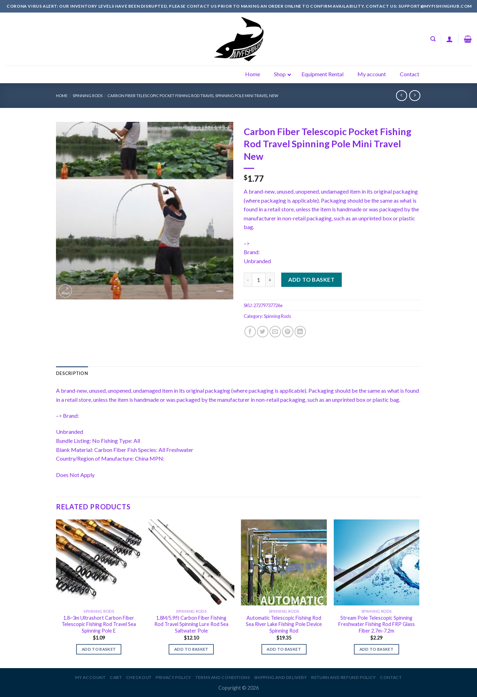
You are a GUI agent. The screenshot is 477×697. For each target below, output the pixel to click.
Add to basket (311, 279)
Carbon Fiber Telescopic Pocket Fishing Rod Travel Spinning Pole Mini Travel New (192, 95)
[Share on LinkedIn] (300, 331)
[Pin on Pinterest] (287, 331)
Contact (391, 677)
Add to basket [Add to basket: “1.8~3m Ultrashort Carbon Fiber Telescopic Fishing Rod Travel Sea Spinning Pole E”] (99, 649)
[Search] (433, 39)
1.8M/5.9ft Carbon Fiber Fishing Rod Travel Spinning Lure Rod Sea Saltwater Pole (191, 624)
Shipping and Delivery (280, 677)
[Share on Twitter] (262, 331)
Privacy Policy (173, 677)
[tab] (72, 373)
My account (90, 677)
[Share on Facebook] (250, 331)
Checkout (139, 677)
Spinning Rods (88, 95)
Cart (116, 677)
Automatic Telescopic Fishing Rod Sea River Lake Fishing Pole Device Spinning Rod (284, 624)
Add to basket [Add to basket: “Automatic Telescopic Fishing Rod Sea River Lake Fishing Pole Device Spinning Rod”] (284, 649)
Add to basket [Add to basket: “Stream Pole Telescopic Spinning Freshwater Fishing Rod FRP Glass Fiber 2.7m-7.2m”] (376, 649)
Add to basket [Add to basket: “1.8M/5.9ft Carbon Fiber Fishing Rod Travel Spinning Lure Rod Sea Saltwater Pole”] (191, 649)
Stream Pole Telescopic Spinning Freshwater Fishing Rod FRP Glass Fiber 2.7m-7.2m (376, 624)
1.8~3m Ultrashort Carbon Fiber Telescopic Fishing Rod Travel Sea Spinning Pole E (99, 624)
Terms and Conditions (222, 677)
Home (61, 95)
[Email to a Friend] (275, 331)
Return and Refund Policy (343, 677)
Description (72, 373)
